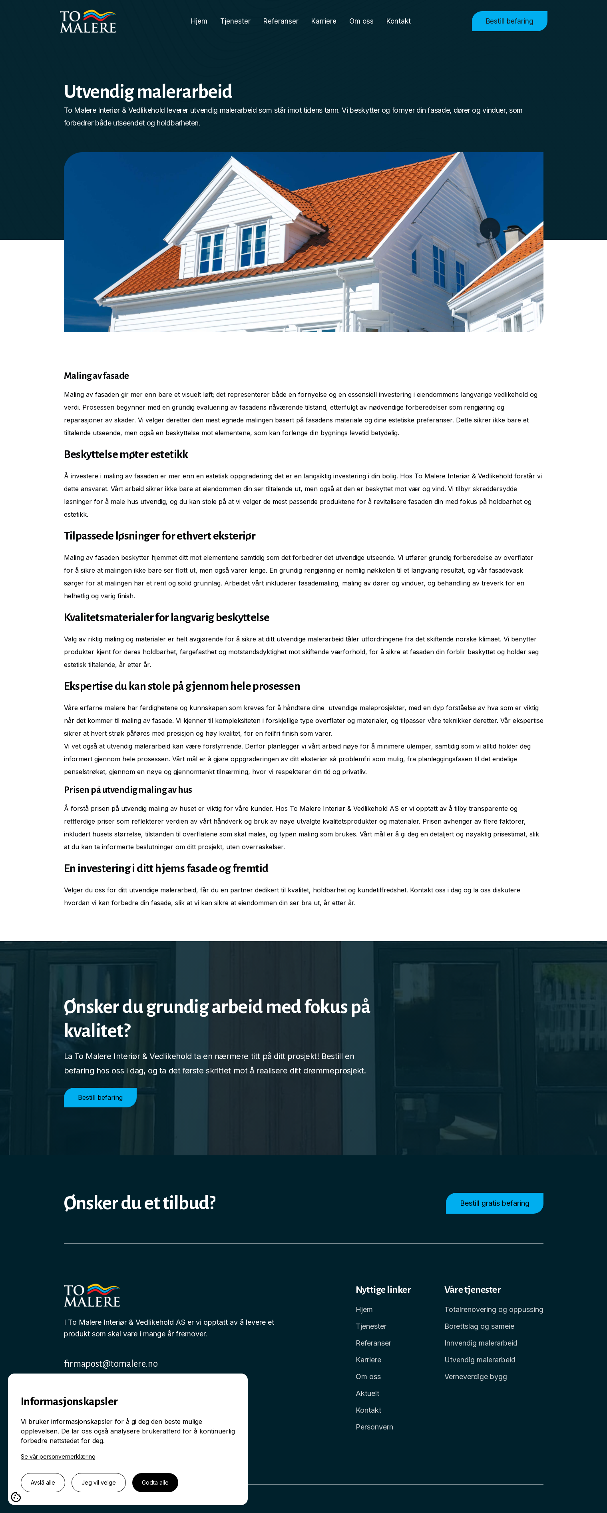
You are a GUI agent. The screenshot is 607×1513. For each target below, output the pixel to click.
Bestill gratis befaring (494, 1203)
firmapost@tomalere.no (111, 1364)
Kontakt (398, 21)
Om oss (361, 21)
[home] (95, 21)
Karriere (323, 21)
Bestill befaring (509, 21)
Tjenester (235, 21)
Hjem (199, 21)
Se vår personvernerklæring (58, 1456)
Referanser (281, 21)
